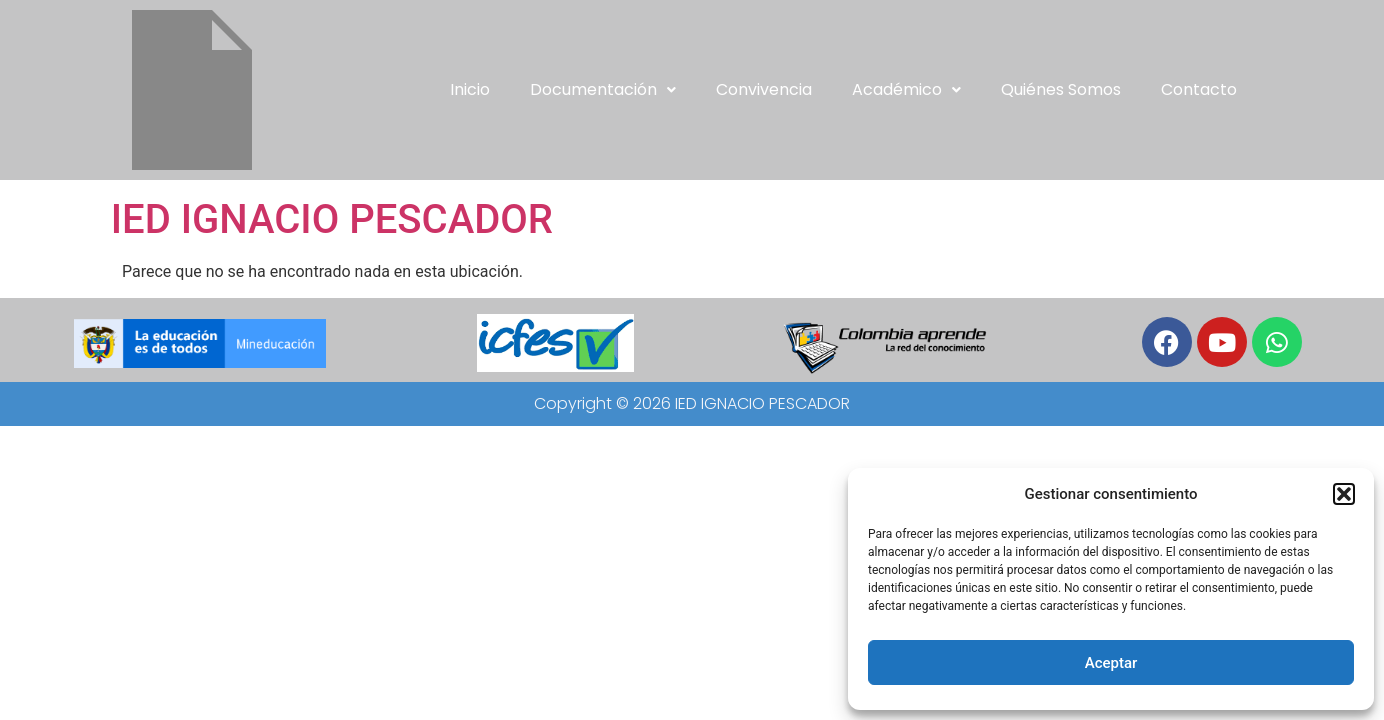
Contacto (1199, 89)
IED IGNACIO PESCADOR (332, 219)
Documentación (603, 89)
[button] (1344, 494)
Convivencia (764, 89)
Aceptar (1111, 663)
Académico (906, 89)
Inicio (470, 89)
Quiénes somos (1061, 89)
